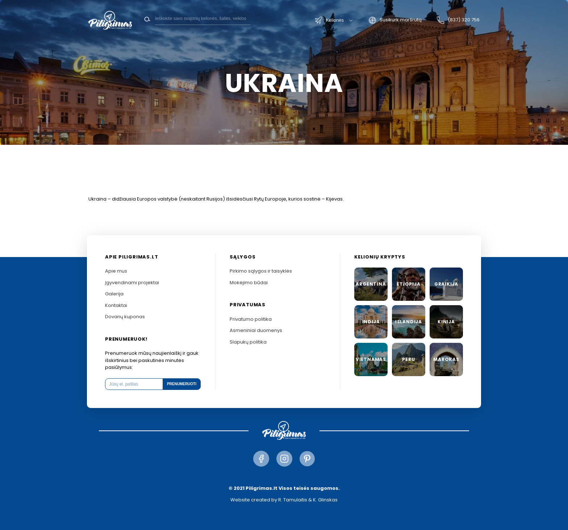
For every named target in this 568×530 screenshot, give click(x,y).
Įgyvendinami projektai (132, 282)
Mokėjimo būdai (249, 282)
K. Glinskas (325, 499)
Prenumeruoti (181, 384)
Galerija (114, 293)
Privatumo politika (251, 319)
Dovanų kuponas (125, 316)
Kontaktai (116, 305)
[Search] (203, 18)
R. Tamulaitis (292, 499)
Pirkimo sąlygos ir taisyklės (261, 271)
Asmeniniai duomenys (256, 330)
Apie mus (116, 271)
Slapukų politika (248, 341)
